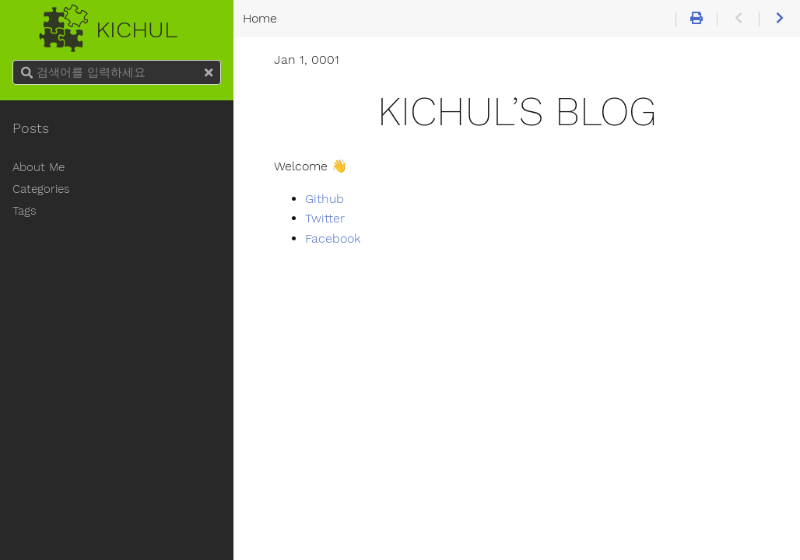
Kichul (115, 24)
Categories (41, 189)
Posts (30, 128)
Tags (24, 211)
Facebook (332, 239)
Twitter (325, 219)
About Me (38, 167)
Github (324, 199)
